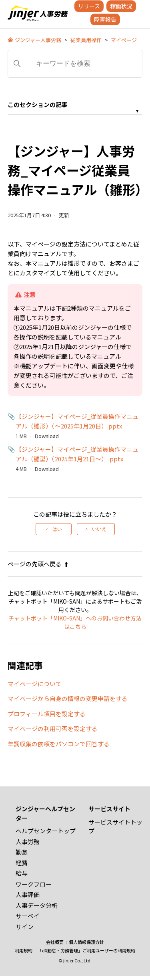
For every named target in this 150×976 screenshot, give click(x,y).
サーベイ (28, 915)
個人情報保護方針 (86, 942)
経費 (22, 863)
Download (47, 436)
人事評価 (28, 894)
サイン (25, 926)
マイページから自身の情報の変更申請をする (68, 698)
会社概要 (55, 942)
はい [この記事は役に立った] (57, 529)
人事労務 (28, 841)
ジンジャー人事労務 (38, 40)
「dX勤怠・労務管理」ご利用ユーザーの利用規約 (86, 950)
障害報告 (105, 19)
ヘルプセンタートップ (46, 830)
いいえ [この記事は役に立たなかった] (99, 529)
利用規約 (23, 950)
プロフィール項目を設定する (47, 713)
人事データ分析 (37, 905)
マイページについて (35, 683)
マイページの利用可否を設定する (53, 728)
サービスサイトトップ (115, 826)
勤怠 (22, 852)
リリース (89, 6)
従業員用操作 (86, 40)
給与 (22, 873)
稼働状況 (121, 6)
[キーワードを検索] (75, 64)
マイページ (124, 40)
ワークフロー (34, 884)
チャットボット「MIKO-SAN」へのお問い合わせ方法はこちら (75, 622)
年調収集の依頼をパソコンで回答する (59, 744)
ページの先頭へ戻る (38, 564)
